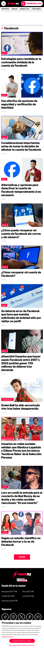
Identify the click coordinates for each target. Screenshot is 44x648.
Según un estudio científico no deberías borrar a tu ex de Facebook (20, 542)
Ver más (22, 557)
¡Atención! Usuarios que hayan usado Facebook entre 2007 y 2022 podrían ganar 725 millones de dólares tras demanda (20, 363)
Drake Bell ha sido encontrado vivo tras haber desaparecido (20, 407)
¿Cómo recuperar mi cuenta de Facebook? (21, 274)
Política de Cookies (7, 636)
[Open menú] (3, 3)
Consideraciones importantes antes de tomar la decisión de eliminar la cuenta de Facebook (21, 146)
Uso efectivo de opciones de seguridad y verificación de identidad (19, 104)
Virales (14, 9)
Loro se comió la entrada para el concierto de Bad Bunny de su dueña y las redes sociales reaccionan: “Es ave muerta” (21, 498)
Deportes (5, 9)
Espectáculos (7, 399)
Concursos (36, 9)
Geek (4, 53)
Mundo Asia (24, 9)
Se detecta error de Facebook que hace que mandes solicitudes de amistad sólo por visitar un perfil (21, 316)
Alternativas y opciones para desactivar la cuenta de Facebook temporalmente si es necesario (21, 190)
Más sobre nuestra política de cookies (22, 645)
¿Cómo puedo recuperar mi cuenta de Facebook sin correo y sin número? (21, 234)
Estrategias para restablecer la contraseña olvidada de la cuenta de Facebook (21, 62)
